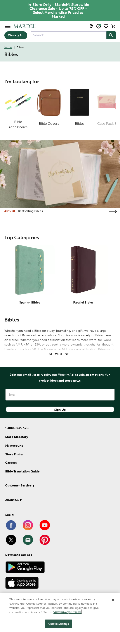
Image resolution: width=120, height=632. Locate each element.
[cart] (113, 26)
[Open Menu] (7, 26)
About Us (12, 500)
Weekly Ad (16, 35)
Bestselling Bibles (30, 211)
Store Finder (14, 454)
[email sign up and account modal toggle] (98, 26)
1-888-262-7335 (17, 428)
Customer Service (18, 485)
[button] (56, 486)
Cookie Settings (58, 623)
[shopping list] (106, 26)
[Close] (113, 600)
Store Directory (16, 437)
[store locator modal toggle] (91, 26)
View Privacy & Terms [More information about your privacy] (67, 612)
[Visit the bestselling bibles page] (113, 211)
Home (8, 47)
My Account (14, 445)
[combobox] (68, 35)
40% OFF (10, 211)
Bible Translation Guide (22, 471)
